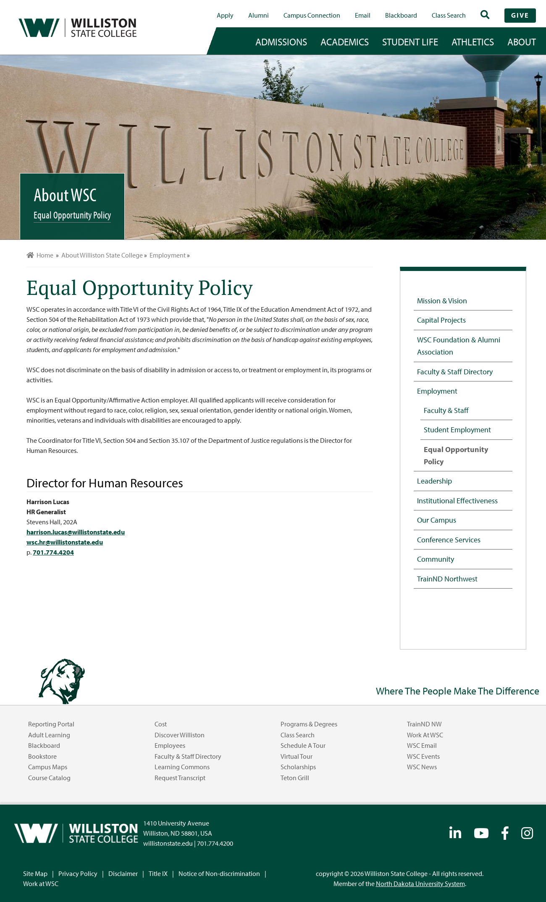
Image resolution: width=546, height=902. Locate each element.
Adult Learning (49, 735)
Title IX (158, 873)
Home (39, 255)
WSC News (422, 767)
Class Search (449, 15)
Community (435, 559)
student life (410, 41)
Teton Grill (295, 777)
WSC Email (422, 745)
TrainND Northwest (447, 578)
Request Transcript (180, 777)
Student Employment (457, 429)
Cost (161, 724)
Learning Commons (182, 767)
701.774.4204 (53, 552)
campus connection (312, 15)
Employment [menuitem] (168, 255)
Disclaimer (123, 873)
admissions (281, 41)
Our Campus (436, 520)
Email (362, 15)
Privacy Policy (77, 873)
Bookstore (42, 756)
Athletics (473, 41)
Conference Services (448, 539)
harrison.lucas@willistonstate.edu (75, 532)
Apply (225, 15)
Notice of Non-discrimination (219, 873)
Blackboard (401, 15)
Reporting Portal (51, 724)
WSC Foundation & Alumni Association (458, 345)
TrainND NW (424, 724)
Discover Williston (180, 735)
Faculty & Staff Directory (455, 371)
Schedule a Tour (303, 745)
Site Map (35, 873)
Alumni (258, 15)
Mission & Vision (442, 300)
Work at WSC (425, 735)
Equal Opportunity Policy (456, 455)
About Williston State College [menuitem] (102, 255)
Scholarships (298, 767)
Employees (170, 745)
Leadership (434, 481)
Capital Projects (441, 320)
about (521, 41)
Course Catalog (49, 777)
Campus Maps (47, 767)
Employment (437, 391)
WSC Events (423, 756)
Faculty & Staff (446, 410)
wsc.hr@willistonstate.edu (64, 542)
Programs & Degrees (309, 724)
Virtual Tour (296, 756)
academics (344, 41)
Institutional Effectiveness (457, 500)
